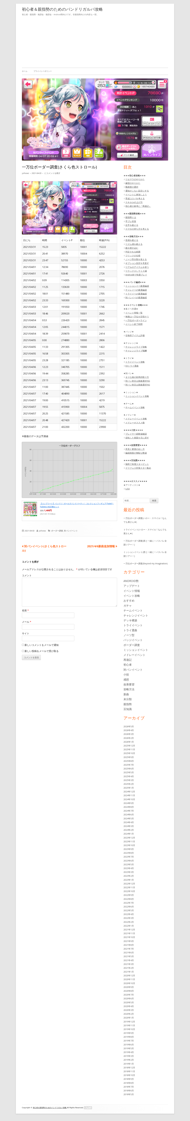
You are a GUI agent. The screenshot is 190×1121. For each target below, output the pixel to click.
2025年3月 (128, 780)
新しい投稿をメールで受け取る (42, 651)
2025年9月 (128, 757)
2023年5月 (128, 864)
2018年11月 (129, 1071)
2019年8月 (128, 1036)
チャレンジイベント (135, 615)
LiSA (127, 488)
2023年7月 (128, 856)
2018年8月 (128, 1082)
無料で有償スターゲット (137, 464)
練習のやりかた (132, 183)
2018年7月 (128, 1086)
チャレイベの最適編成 (136, 289)
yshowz (25, 173)
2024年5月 (128, 818)
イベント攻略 (131, 595)
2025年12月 (129, 745)
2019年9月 (128, 1033)
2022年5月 (128, 910)
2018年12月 (129, 1067)
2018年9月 (128, 1078)
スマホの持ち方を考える (137, 228)
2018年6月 (128, 1090)
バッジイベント (133, 640)
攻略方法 (128, 689)
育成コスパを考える (135, 198)
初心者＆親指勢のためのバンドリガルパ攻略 (62, 9)
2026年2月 (128, 738)
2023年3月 (128, 872)
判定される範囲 (132, 251)
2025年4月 (128, 776)
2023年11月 (129, 841)
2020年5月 (128, 1002)
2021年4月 (128, 960)
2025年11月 (129, 749)
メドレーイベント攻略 (136, 418)
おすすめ (128, 600)
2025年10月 (129, 753)
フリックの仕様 (132, 255)
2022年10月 (129, 891)
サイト (25, 633)
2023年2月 (128, 875)
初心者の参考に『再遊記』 (138, 206)
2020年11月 (129, 979)
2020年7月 (128, 994)
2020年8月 (128, 990)
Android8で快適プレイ (136, 274)
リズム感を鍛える (133, 244)
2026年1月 (128, 741)
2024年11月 (129, 795)
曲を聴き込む (131, 247)
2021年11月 (129, 933)
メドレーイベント (134, 655)
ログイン (88, 1108)
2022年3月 (128, 918)
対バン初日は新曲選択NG (137, 380)
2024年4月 (128, 822)
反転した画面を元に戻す (137, 437)
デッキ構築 (130, 620)
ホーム (24, 71)
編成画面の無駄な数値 (136, 452)
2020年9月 (128, 987)
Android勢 (131, 581)
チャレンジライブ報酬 (136, 350)
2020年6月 (128, 998)
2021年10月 (129, 937)
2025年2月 (128, 783)
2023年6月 (128, 860)
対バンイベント (71, 530)
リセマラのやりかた (135, 179)
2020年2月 (128, 1013)
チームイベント (133, 610)
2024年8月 (128, 806)
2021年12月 (129, 929)
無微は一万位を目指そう (137, 316)
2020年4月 (128, 1006)
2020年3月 (128, 1010)
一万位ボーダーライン (136, 320)
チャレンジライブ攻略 (136, 346)
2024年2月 (128, 829)
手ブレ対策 (130, 221)
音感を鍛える (131, 240)
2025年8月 (128, 761)
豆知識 (127, 709)
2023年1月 (128, 879)
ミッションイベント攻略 (137, 396)
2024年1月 (128, 833)
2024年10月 (129, 799)
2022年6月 (128, 906)
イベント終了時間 (133, 324)
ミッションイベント (135, 650)
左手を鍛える (131, 225)
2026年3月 (128, 734)
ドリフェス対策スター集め (138, 467)
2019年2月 (128, 1059)
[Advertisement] (95, 41)
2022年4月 (128, 914)
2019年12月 (129, 1021)
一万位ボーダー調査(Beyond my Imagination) (145, 563)
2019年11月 (129, 1025)
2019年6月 (128, 1044)
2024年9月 (128, 803)
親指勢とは (130, 217)
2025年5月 (128, 772)
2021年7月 (128, 948)
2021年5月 (128, 956)
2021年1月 (128, 971)
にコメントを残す (52, 173)
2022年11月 (129, 887)
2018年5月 (128, 1094)
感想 (126, 679)
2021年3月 (128, 964)
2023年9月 (128, 849)
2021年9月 (128, 941)
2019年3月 (128, 1056)
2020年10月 (129, 983)
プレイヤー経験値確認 (136, 433)
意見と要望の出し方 (135, 449)
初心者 (127, 664)
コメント (27, 575)
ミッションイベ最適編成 (137, 286)
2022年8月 (128, 898)
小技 (126, 674)
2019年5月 (128, 1048)
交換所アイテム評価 (135, 335)
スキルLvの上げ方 (134, 202)
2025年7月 (128, 764)
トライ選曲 (130, 630)
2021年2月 (128, 967)
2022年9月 (128, 895)
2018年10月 (129, 1075)
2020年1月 (128, 1017)
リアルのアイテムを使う (137, 267)
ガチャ (127, 605)
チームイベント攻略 (135, 407)
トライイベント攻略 (135, 361)
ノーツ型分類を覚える (136, 259)
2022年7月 (128, 902)
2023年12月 (129, 837)
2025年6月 (128, 768)
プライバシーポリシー (42, 71)
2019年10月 (129, 1029)
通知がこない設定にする (137, 190)
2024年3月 (128, 826)
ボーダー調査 (57, 530)
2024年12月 (129, 791)
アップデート (131, 586)
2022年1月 (128, 925)
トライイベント (133, 625)
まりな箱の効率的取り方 (137, 377)
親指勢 (127, 704)
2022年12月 (129, 883)
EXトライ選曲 (132, 365)
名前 (25, 610)
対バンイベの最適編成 (136, 297)
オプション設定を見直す (137, 263)
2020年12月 (129, 975)
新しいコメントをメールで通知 (42, 645)
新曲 (126, 694)
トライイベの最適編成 (136, 293)
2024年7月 (128, 810)
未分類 (127, 699)
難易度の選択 (131, 186)
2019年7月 (128, 1040)
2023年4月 (128, 868)
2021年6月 (128, 952)
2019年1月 (128, 1063)
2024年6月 (128, 814)
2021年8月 (128, 944)
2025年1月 (128, 787)
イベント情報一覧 (133, 312)
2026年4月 (128, 730)
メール (26, 621)
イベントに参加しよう (136, 194)
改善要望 (128, 684)
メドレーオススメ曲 (135, 422)
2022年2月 (128, 921)
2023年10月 (129, 845)
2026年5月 (128, 726)
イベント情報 (131, 591)
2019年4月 (128, 1052)
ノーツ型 (128, 635)
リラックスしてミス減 (136, 270)
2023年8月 (128, 852)
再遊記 (127, 660)
